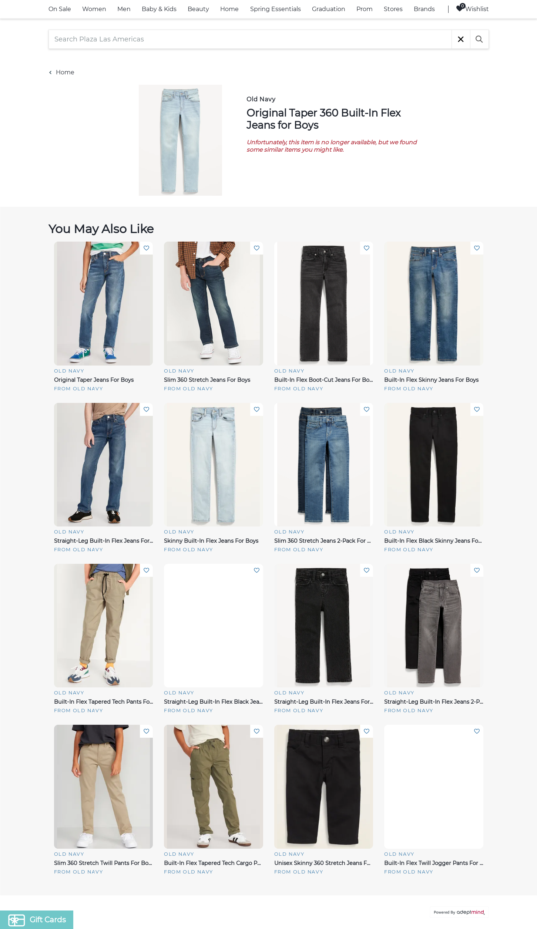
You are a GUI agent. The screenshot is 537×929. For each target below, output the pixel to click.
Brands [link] (424, 9)
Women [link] (94, 9)
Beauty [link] (198, 9)
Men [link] (124, 9)
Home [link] (229, 9)
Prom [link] (364, 9)
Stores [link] (393, 9)
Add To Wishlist (146, 248)
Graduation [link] (328, 9)
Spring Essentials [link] (275, 9)
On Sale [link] (59, 9)
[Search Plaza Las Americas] (250, 39)
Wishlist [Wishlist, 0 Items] (472, 9)
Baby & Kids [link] (159, 9)
